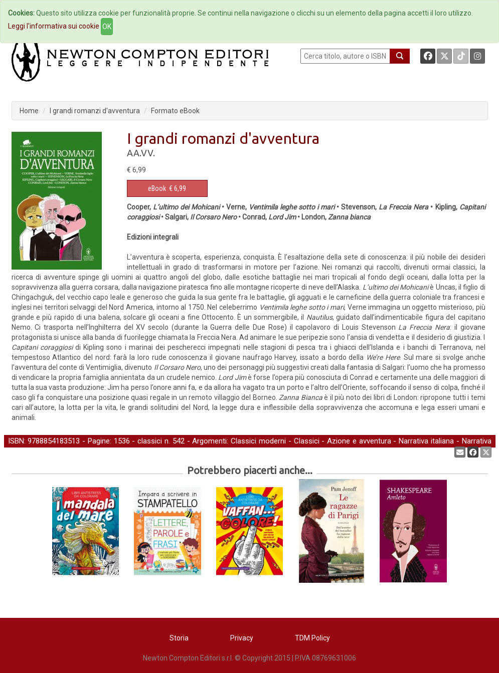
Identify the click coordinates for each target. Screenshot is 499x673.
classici (149, 440)
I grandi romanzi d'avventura (95, 111)
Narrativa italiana (426, 440)
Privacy (241, 638)
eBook (157, 188)
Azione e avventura (359, 440)
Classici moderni (258, 440)
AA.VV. (141, 153)
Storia (179, 638)
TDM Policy (312, 638)
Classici (306, 440)
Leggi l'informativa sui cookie (53, 26)
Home (29, 111)
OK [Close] (106, 27)
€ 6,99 (167, 188)
